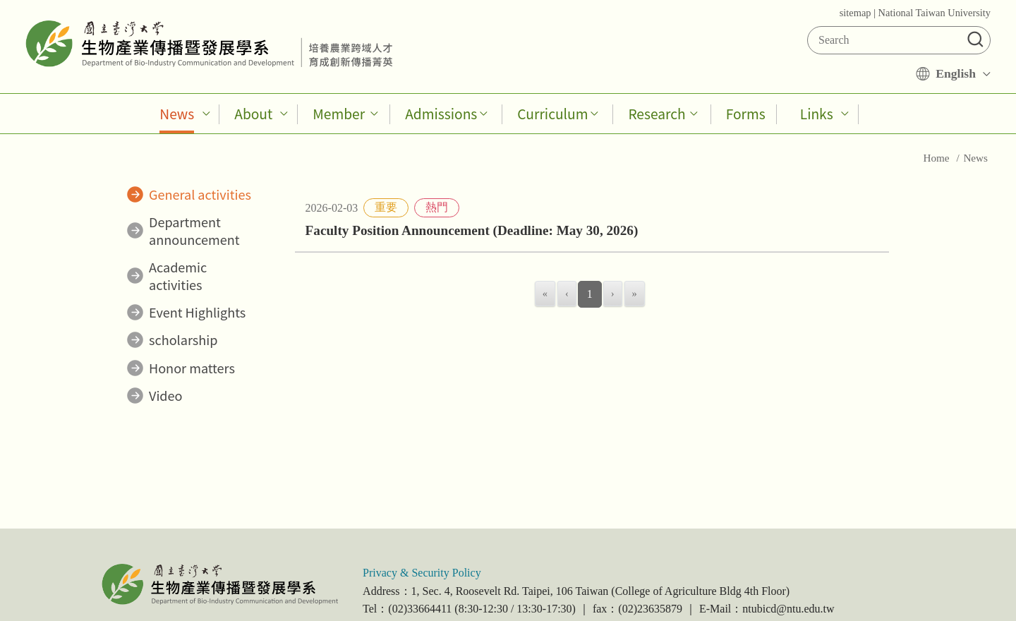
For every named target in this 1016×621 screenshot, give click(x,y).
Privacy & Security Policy (422, 573)
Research (656, 113)
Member (339, 113)
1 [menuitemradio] (590, 294)
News (176, 113)
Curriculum (552, 113)
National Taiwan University (934, 12)
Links (816, 113)
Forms (746, 113)
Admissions (441, 113)
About (253, 113)
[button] (975, 38)
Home (937, 158)
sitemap (855, 12)
